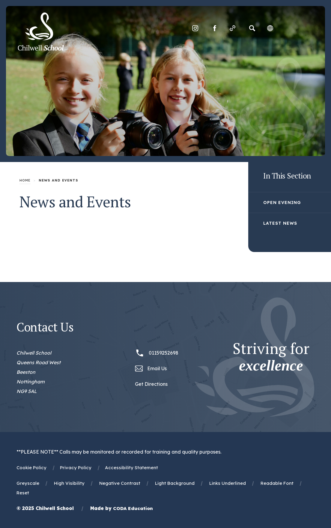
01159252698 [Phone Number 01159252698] (163, 353)
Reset (22, 493)
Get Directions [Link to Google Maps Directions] (151, 384)
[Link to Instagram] (194, 28)
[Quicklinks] (232, 28)
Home (25, 180)
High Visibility (69, 483)
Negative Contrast (119, 483)
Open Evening (282, 202)
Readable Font (277, 483)
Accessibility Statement (131, 467)
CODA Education (133, 508)
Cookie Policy (31, 467)
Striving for (271, 357)
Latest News (280, 223)
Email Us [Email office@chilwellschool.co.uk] (157, 368)
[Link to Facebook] (214, 28)
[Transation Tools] (269, 28)
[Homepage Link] (41, 49)
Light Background (175, 483)
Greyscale (27, 483)
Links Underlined (227, 483)
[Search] (251, 28)
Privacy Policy (75, 467)
